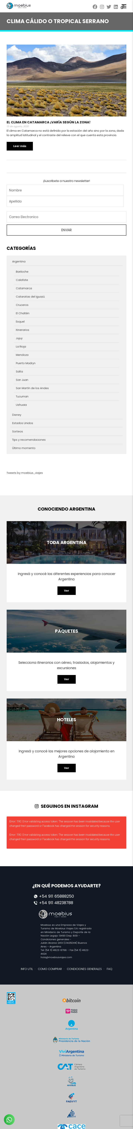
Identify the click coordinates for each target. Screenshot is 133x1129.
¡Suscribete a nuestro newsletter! (66, 181)
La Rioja (21, 346)
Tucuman (22, 396)
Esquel (20, 321)
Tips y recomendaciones (29, 440)
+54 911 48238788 (56, 903)
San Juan (22, 380)
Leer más (19, 146)
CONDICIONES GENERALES (84, 969)
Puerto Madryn (25, 363)
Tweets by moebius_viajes (25, 473)
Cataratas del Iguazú (30, 296)
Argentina (18, 261)
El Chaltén (22, 313)
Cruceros (22, 305)
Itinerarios (22, 330)
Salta (19, 371)
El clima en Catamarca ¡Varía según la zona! (49, 122)
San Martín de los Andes (32, 388)
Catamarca (24, 288)
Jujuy (19, 338)
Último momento (23, 448)
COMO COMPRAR (50, 969)
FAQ (109, 969)
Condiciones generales (55, 939)
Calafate (22, 280)
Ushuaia (21, 405)
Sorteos (17, 431)
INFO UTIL (27, 969)
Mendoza (22, 355)
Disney (16, 415)
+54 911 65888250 (56, 896)
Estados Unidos (22, 423)
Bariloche (22, 272)
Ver (66, 591)
